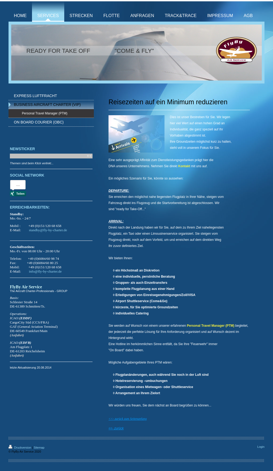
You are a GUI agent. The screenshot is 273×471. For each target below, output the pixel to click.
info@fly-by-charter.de (45, 271)
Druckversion (20, 447)
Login (260, 446)
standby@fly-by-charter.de (48, 230)
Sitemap (39, 447)
